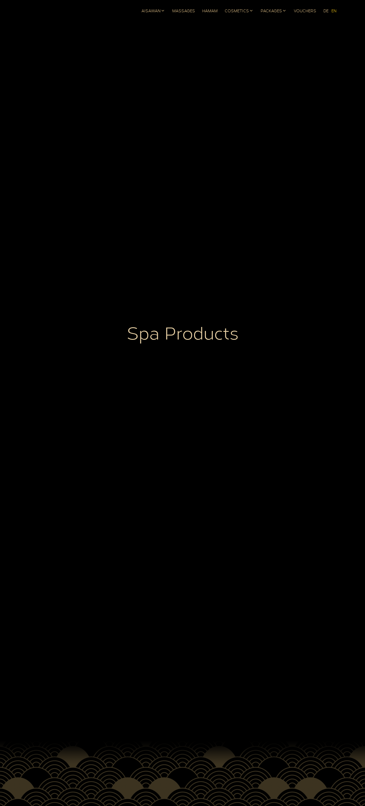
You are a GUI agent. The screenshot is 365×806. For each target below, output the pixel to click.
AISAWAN (151, 11)
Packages (271, 11)
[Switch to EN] (333, 11)
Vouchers (305, 11)
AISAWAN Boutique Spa (54, 11)
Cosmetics (237, 11)
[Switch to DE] (325, 11)
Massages (183, 11)
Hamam (210, 11)
